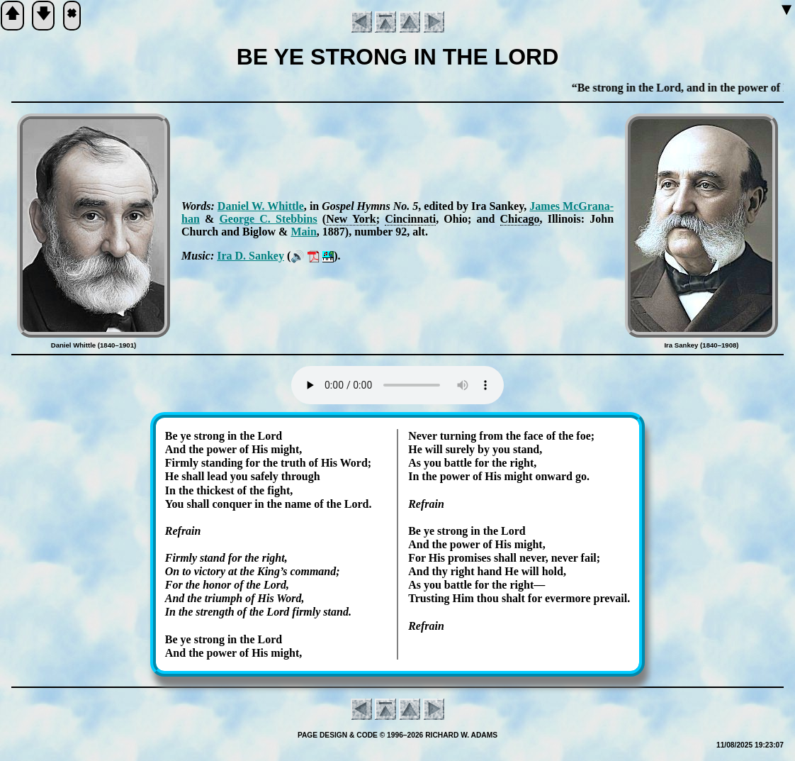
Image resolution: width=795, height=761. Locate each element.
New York (351, 219)
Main (303, 232)
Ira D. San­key (250, 256)
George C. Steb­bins (268, 219)
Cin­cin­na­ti (410, 219)
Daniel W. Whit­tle (261, 206)
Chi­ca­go (520, 219)
